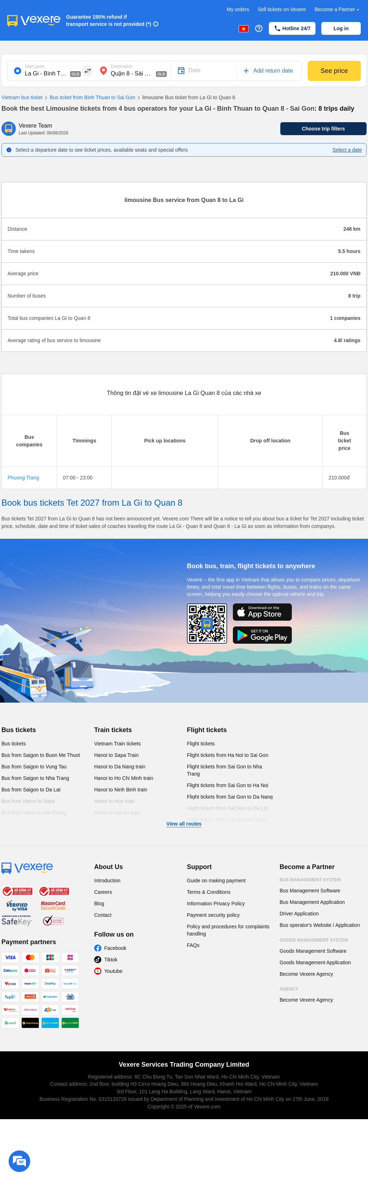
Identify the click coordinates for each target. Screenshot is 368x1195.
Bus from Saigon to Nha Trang (35, 778)
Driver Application (299, 913)
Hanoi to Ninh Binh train (120, 789)
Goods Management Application (315, 962)
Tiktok (111, 959)
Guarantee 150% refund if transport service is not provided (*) (108, 20)
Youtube (113, 971)
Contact (102, 915)
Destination (121, 66)
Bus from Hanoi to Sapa (28, 801)
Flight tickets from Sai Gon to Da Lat (227, 808)
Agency (289, 989)
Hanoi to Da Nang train (119, 766)
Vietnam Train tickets (117, 743)
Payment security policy (213, 915)
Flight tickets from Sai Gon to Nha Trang (224, 770)
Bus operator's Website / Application (320, 925)
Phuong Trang (23, 478)
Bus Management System (310, 879)
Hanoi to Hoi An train (117, 812)
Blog (99, 903)
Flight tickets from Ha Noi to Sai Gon (227, 755)
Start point (35, 66)
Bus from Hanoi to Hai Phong (33, 812)
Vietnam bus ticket (21, 97)
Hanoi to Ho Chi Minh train (123, 778)
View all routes (184, 824)
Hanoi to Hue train (114, 801)
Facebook (115, 948)
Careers (103, 892)
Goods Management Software (313, 951)
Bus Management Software (310, 890)
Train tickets (113, 730)
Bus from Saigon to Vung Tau (33, 766)
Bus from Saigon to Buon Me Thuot (40, 755)
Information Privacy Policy (216, 903)
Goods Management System (314, 940)
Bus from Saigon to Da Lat (30, 789)
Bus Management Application (312, 902)
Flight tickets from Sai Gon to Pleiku (227, 820)
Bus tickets (18, 730)
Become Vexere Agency (306, 974)
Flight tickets (207, 730)
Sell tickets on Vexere (282, 9)
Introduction (107, 880)
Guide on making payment (216, 880)
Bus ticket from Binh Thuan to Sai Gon (88, 97)
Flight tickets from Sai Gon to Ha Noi (227, 785)
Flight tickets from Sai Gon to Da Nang (230, 797)
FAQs (193, 945)
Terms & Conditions (208, 892)
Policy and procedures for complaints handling (228, 930)
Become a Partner (337, 9)
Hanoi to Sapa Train (116, 755)
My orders (238, 9)
